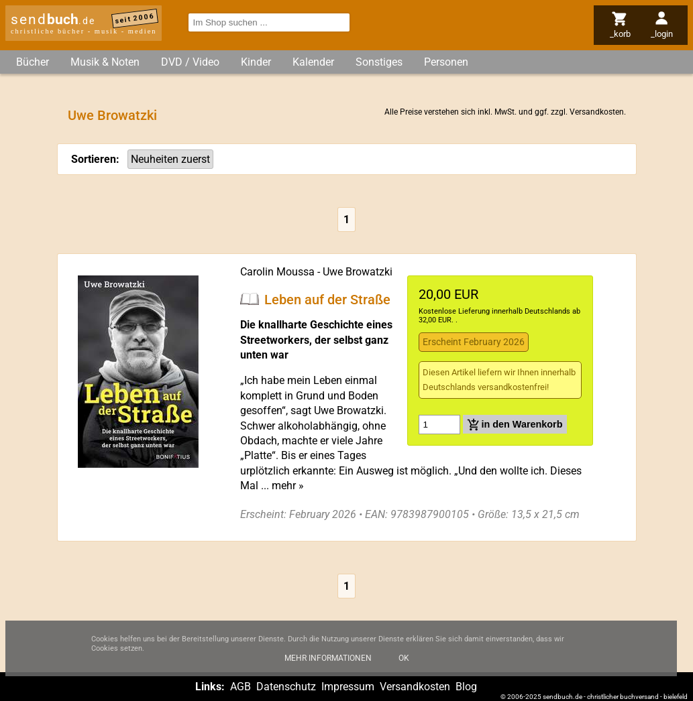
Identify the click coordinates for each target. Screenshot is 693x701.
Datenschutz (286, 686)
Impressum (347, 686)
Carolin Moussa (277, 271)
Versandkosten (597, 112)
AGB (240, 686)
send (53, 19)
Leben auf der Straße (327, 299)
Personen (446, 62)
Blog (466, 686)
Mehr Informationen (328, 667)
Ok (403, 667)
